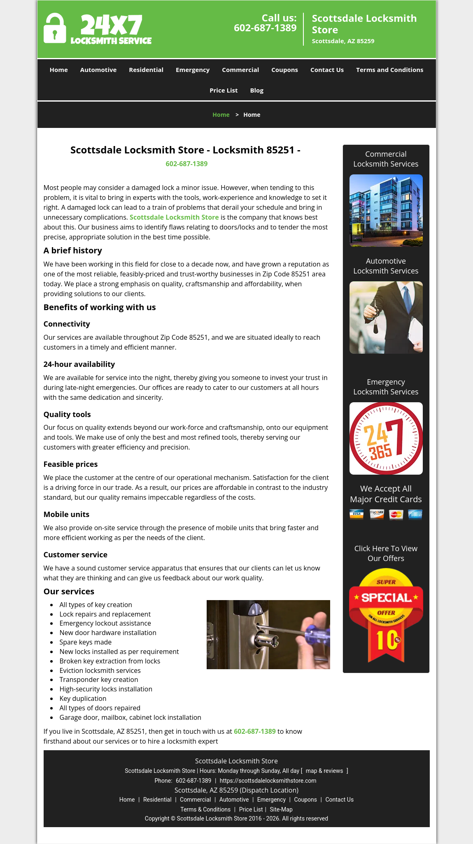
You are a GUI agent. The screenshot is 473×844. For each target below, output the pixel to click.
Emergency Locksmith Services (385, 386)
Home (58, 69)
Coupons (284, 69)
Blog (256, 90)
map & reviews (325, 770)
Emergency (193, 69)
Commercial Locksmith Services (385, 159)
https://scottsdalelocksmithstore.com (268, 780)
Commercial (240, 69)
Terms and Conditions (389, 69)
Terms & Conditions (205, 809)
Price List (224, 90)
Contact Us (327, 69)
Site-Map (281, 809)
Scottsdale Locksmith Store (174, 217)
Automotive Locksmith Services (385, 266)
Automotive (98, 69)
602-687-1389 (265, 27)
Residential (146, 69)
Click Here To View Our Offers (385, 553)
